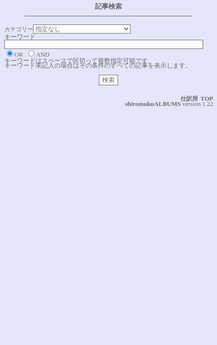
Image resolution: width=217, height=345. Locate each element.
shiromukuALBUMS (153, 103)
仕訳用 (189, 98)
